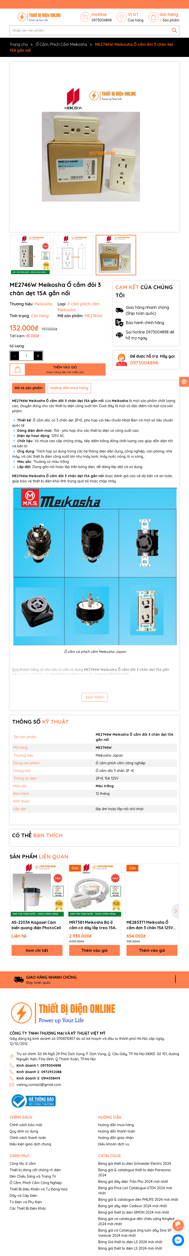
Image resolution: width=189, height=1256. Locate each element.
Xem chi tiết (37, 950)
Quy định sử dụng (24, 1131)
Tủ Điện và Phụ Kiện (26, 1202)
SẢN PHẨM (39, 856)
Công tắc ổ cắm (23, 1163)
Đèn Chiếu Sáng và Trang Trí (33, 1176)
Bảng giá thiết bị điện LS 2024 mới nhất (130, 1248)
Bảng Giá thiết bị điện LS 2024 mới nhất (130, 1242)
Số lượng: (17, 346)
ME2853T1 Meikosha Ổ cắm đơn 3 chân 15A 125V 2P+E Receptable (149, 925)
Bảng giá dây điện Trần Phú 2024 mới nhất (133, 1181)
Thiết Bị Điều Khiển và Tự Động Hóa (38, 1189)
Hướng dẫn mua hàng (116, 1125)
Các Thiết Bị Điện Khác (28, 1208)
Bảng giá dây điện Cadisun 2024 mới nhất (132, 1206)
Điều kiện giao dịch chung (30, 1144)
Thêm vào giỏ (94, 950)
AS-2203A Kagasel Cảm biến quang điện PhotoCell (36, 925)
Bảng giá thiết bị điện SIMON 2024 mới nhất (133, 1212)
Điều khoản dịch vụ (113, 1144)
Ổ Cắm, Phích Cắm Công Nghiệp (36, 1183)
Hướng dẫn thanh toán (116, 1131)
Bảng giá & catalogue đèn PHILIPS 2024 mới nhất (138, 1199)
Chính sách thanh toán (28, 1137)
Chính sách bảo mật (26, 1125)
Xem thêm (94, 697)
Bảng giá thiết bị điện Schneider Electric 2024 (134, 1163)
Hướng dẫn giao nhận (116, 1137)
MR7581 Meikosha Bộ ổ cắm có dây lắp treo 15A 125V (92, 925)
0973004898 (144, 363)
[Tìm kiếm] (174, 30)
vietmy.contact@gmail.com (38, 1084)
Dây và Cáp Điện (23, 1195)
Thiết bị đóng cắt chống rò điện (35, 1170)
